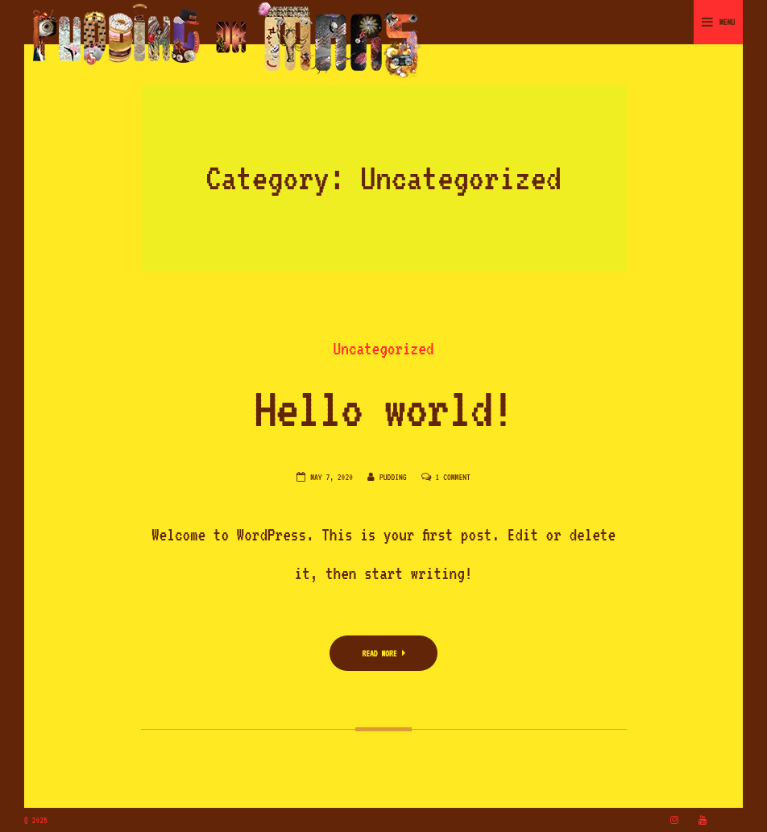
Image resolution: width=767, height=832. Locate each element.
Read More (383, 653)
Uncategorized (384, 348)
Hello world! (383, 408)
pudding (393, 477)
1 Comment (453, 477)
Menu (718, 22)
